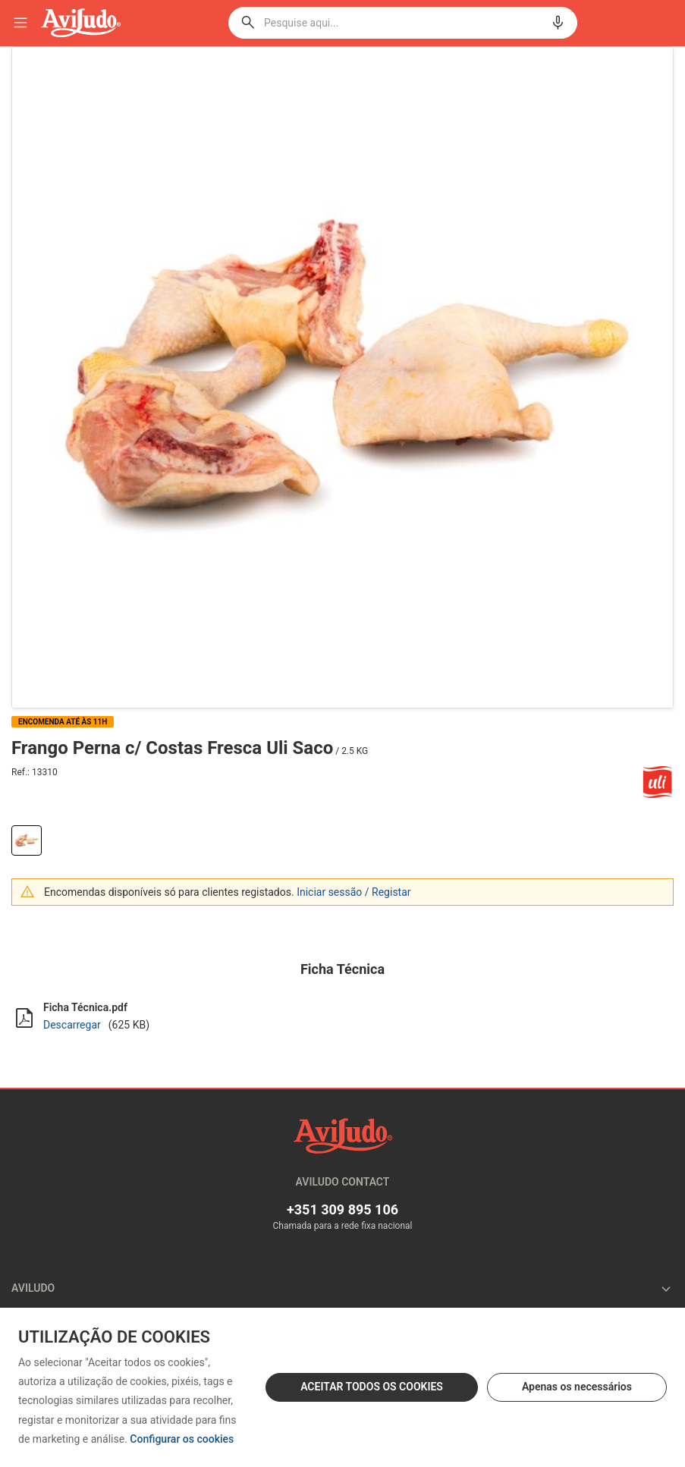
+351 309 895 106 (342, 1209)
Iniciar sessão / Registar (353, 892)
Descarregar (72, 1025)
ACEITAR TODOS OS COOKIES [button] (371, 1387)
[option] (342, 377)
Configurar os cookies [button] (182, 1439)
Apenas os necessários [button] (577, 1387)
